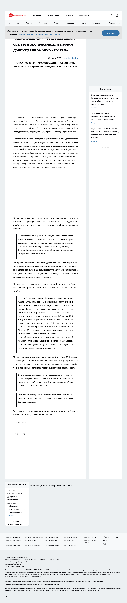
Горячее (29, 23)
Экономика (97, 23)
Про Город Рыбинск (50, 540)
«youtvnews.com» (22, 557)
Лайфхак (43, 23)
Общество (36, 15)
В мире (57, 23)
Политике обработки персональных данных (39, 34)
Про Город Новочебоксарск (34, 537)
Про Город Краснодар (51, 545)
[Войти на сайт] (117, 15)
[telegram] (25, 433)
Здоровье (71, 23)
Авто (84, 23)
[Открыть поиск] (111, 15)
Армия (69, 15)
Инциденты (54, 15)
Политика (84, 15)
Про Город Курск (30, 540)
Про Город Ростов (70, 545)
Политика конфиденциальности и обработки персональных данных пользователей (32, 584)
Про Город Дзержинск (12, 545)
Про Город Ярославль (51, 537)
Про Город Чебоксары (12, 537)
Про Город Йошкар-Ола (13, 540)
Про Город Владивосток (32, 545)
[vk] (17, 433)
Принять (111, 33)
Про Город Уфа (69, 540)
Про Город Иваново (89, 537)
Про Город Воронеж (70, 537)
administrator (71, 58)
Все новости (14, 23)
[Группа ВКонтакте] (104, 543)
